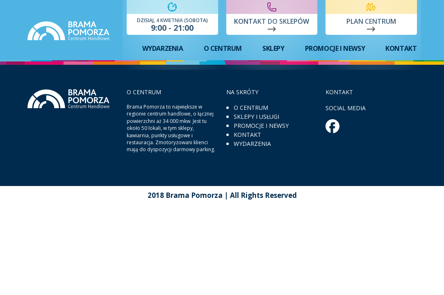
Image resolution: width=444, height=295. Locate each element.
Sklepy (273, 48)
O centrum (223, 48)
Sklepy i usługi (256, 116)
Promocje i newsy (335, 48)
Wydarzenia (162, 48)
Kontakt (401, 48)
